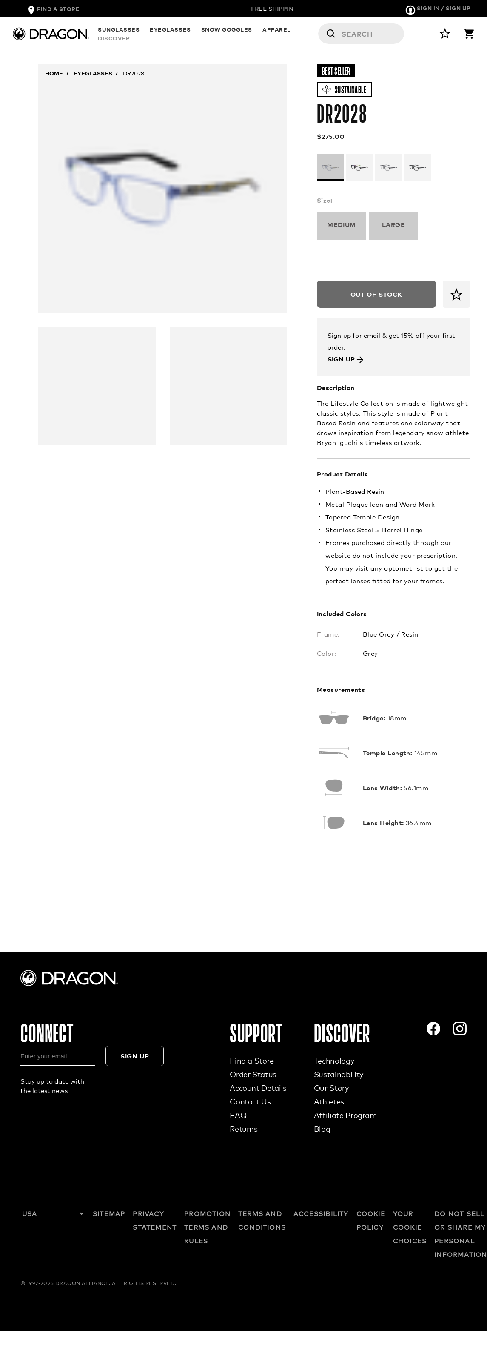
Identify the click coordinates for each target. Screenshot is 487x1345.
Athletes (329, 1101)
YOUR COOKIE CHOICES (410, 1227)
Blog (322, 1128)
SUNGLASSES (119, 33)
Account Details (258, 1088)
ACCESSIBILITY (321, 1213)
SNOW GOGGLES (226, 33)
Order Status (253, 1074)
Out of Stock (376, 294)
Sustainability (338, 1074)
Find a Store (252, 1060)
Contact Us (250, 1101)
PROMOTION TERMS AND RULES (207, 1227)
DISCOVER (317, 33)
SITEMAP (109, 1213)
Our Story (331, 1088)
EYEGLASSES (170, 33)
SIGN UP (346, 358)
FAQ (238, 1115)
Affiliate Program (345, 1115)
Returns (243, 1128)
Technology (334, 1060)
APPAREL (276, 33)
